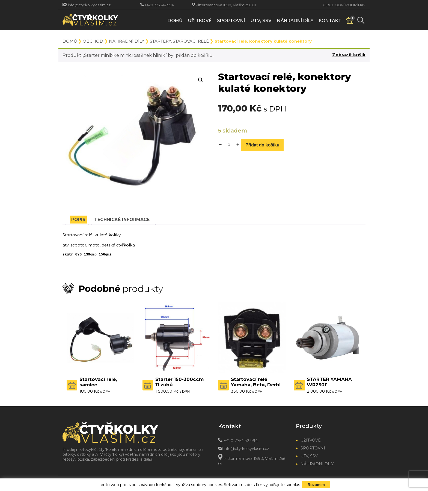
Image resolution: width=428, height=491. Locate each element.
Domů (175, 20)
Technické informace (122, 219)
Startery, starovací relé (179, 41)
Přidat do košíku (262, 145)
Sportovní (231, 20)
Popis (78, 219)
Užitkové (200, 20)
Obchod (93, 41)
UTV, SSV (261, 20)
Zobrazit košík (348, 55)
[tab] (78, 219)
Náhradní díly (295, 20)
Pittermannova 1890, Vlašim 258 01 (226, 5)
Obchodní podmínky (344, 5)
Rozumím (316, 485)
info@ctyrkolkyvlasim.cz (89, 5)
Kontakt (330, 20)
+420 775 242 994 (159, 5)
